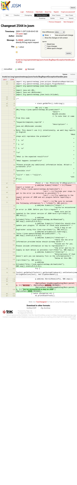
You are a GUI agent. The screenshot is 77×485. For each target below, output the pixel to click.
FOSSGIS (24, 315)
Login (22, 12)
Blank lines (51, 44)
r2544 (12, 79)
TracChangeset (41, 302)
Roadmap (42, 18)
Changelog (28, 15)
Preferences (29, 12)
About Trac (48, 12)
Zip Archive (45, 308)
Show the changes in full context (55, 38)
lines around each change (61, 35)
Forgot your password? (68, 12)
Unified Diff (31, 308)
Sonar (62, 18)
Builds (53, 18)
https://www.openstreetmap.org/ (64, 315)
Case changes (52, 46)
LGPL (74, 317)
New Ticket (69, 15)
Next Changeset (68, 22)
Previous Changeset (55, 22)
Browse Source (42, 15)
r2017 (5, 79)
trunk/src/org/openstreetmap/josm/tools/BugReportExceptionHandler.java (45, 60)
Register (56, 12)
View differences (48, 32)
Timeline (17, 15)
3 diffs (19, 62)
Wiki (7, 15)
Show (45, 35)
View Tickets (56, 15)
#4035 (20, 40)
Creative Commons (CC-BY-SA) (32, 317)
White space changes (54, 48)
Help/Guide (39, 12)
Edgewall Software (26, 313)
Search (71, 18)
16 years (20, 34)
